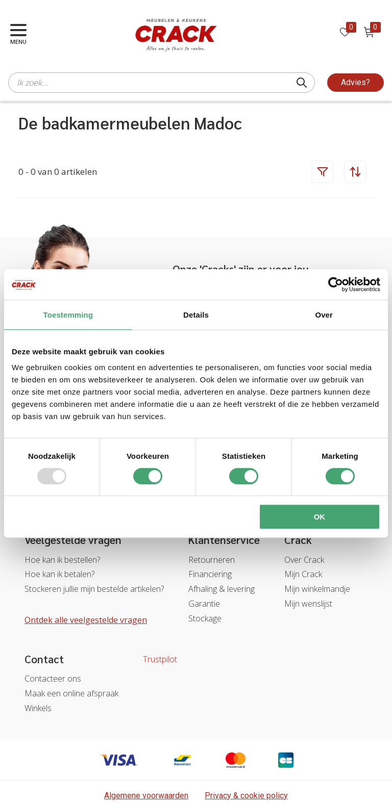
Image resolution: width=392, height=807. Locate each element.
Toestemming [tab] (68, 314)
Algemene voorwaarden (146, 795)
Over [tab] (324, 314)
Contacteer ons (52, 678)
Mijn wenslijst (308, 603)
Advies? (355, 82)
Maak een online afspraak (71, 693)
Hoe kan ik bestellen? (62, 559)
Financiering (210, 574)
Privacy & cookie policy (246, 795)
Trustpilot (160, 659)
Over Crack (304, 559)
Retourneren (211, 559)
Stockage (205, 618)
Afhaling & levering (221, 588)
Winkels (38, 708)
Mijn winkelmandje (317, 588)
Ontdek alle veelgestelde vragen (85, 620)
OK (320, 516)
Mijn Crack (303, 574)
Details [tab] (196, 314)
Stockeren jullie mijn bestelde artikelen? (94, 588)
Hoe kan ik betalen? (59, 574)
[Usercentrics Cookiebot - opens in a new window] (335, 284)
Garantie (204, 603)
